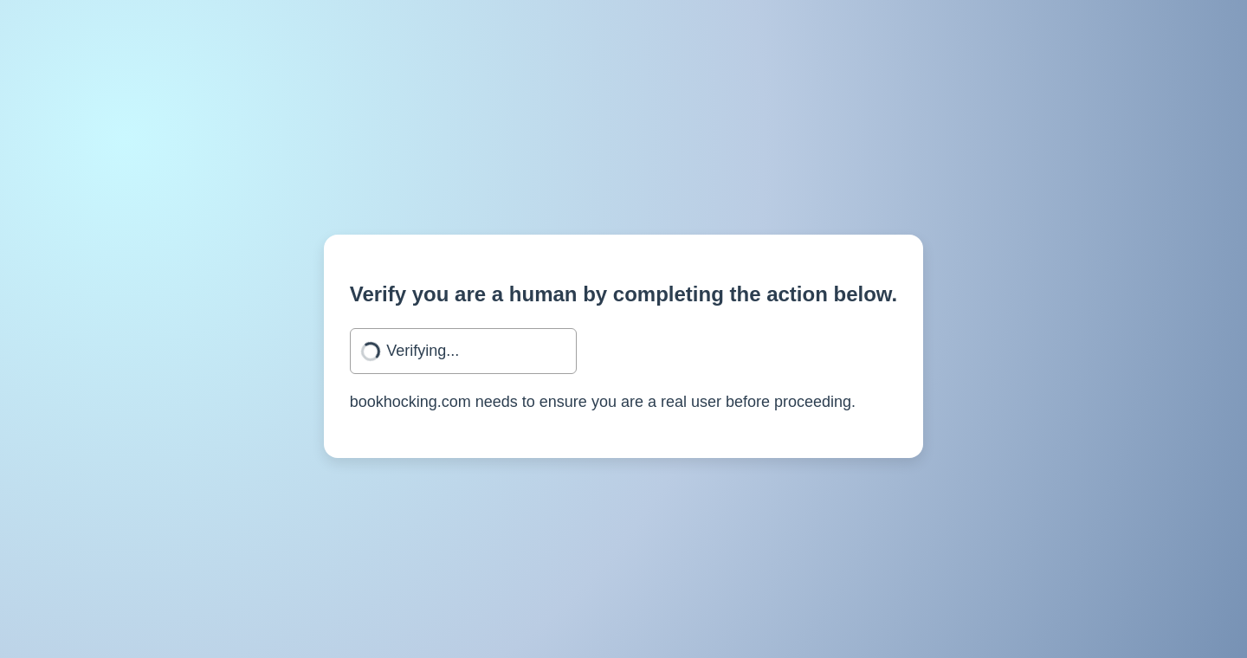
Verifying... (422, 350)
